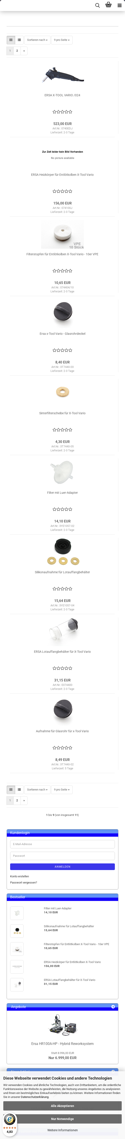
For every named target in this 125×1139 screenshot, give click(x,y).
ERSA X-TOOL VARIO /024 (62, 95)
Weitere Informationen (62, 1130)
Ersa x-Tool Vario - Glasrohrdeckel (62, 333)
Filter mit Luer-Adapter (62, 492)
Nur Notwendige (62, 1119)
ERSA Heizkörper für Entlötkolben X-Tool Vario (62, 174)
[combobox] (37, 40)
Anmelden (63, 866)
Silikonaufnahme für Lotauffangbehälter (62, 572)
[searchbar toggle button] (97, 5)
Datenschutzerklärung (35, 1097)
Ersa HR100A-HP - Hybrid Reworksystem (62, 1044)
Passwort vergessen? (23, 882)
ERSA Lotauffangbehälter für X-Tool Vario (62, 651)
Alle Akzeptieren (62, 1106)
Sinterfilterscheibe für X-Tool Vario (62, 413)
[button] (11, 40)
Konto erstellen (19, 876)
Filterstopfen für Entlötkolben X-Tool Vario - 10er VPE (62, 254)
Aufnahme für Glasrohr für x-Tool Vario (62, 731)
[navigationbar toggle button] (119, 5)
